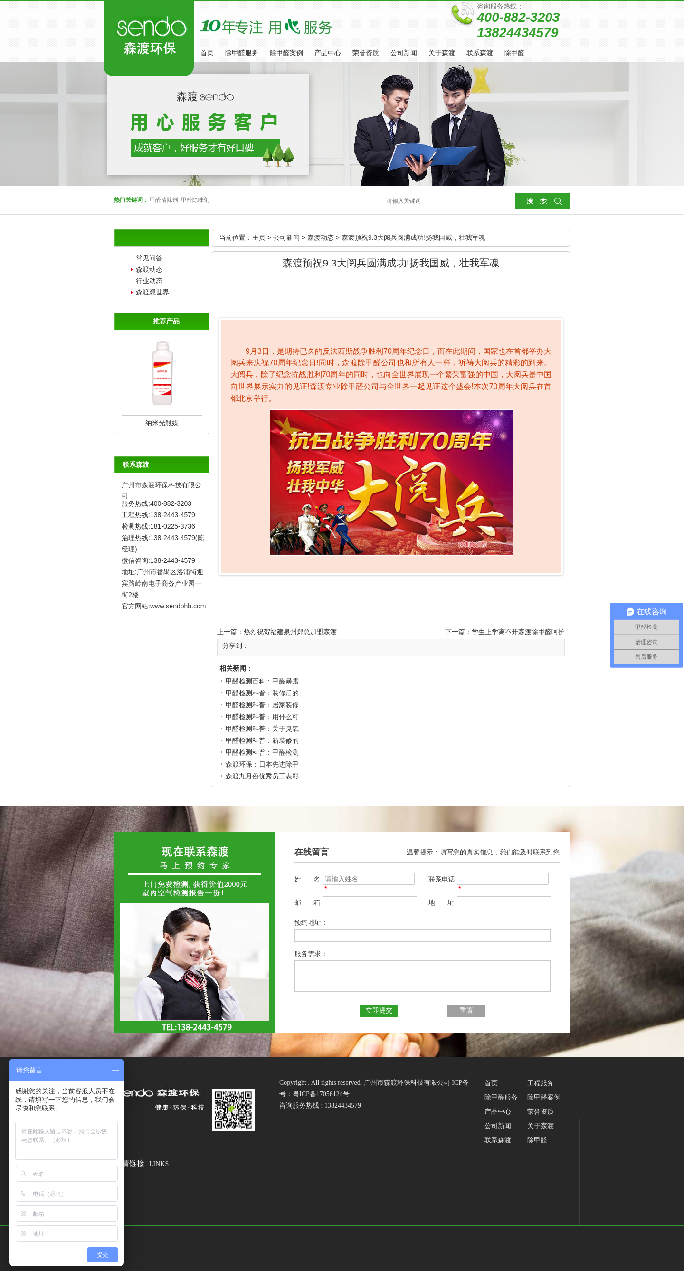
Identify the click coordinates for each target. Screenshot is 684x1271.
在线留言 (311, 852)
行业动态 (149, 281)
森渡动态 (149, 269)
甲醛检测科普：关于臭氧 (262, 728)
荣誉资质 (365, 53)
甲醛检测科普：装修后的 (262, 693)
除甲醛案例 (286, 53)
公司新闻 (403, 53)
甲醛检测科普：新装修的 (262, 740)
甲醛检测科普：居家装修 (262, 705)
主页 (259, 237)
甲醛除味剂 (195, 200)
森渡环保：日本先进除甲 (262, 764)
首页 (207, 53)
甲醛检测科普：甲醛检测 (262, 752)
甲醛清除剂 (164, 200)
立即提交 (379, 1010)
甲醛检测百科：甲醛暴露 (262, 681)
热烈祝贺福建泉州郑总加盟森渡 (290, 632)
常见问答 (149, 258)
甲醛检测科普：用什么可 (262, 717)
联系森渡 (479, 53)
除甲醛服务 (241, 53)
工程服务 (540, 1083)
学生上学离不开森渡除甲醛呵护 (518, 632)
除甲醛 (514, 53)
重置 (466, 1010)
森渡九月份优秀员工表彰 (262, 776)
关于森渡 (441, 53)
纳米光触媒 (162, 423)
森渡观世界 (152, 292)
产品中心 (327, 53)
